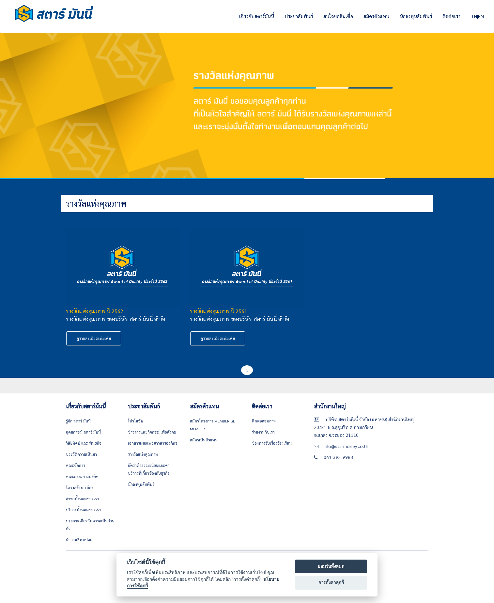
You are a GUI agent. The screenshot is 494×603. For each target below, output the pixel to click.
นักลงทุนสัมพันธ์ (416, 16)
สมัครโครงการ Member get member (213, 424)
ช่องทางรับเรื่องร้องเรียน (272, 443)
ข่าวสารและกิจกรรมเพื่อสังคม (152, 432)
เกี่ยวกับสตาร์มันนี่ (256, 16)
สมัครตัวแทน (376, 16)
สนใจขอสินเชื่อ (338, 16)
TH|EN (477, 16)
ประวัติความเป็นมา (81, 454)
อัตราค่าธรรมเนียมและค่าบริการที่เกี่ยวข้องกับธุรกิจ (149, 469)
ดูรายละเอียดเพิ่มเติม (93, 338)
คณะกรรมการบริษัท (82, 476)
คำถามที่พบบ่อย (79, 539)
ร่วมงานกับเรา (263, 432)
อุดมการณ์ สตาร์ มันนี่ (83, 432)
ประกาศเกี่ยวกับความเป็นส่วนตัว (90, 524)
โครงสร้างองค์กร (79, 487)
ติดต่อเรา (451, 16)
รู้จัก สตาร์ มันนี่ (78, 420)
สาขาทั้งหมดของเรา (82, 498)
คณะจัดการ (75, 465)
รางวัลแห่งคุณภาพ (143, 454)
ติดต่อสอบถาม (264, 420)
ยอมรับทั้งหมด (331, 566)
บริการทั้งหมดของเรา (83, 509)
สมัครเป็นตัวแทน (204, 439)
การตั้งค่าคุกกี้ (331, 582)
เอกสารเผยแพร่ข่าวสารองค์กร (152, 443)
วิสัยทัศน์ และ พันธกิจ (83, 443)
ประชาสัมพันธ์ (299, 16)
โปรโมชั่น (135, 420)
